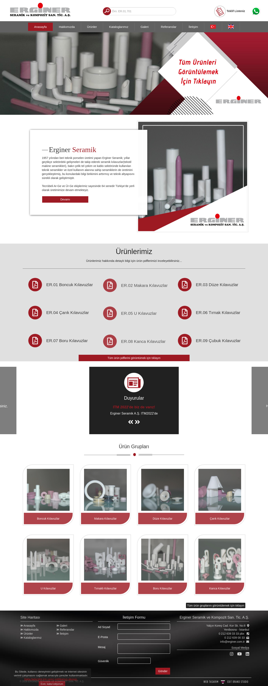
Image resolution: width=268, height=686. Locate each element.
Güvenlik (103, 661)
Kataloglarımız (118, 26)
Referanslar (169, 26)
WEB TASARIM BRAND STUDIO (226, 681)
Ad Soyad (104, 627)
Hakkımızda (67, 26)
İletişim (193, 26)
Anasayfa (40, 26)
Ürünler (92, 26)
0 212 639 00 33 (236, 637)
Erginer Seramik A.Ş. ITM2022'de (134, 413)
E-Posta (103, 637)
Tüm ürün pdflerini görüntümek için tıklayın (134, 358)
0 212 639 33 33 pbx (234, 633)
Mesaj (101, 647)
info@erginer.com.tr (234, 641)
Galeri (145, 26)
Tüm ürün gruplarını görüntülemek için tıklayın (215, 605)
